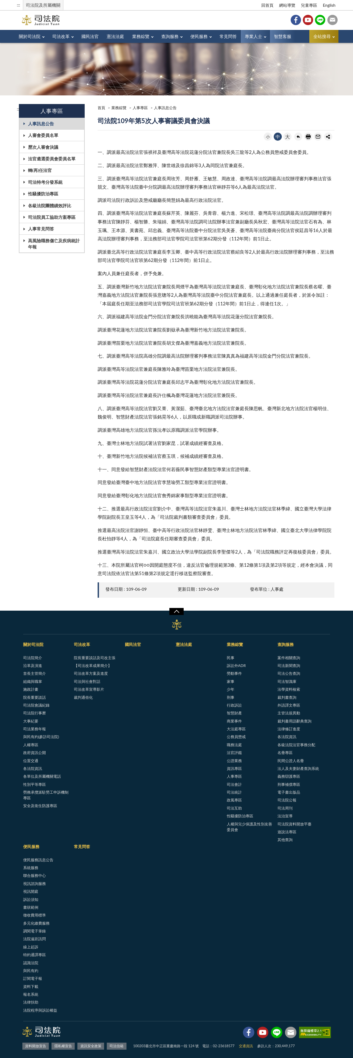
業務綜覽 (140, 36)
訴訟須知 (30, 899)
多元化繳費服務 (36, 923)
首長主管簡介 (34, 673)
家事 (230, 681)
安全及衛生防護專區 (40, 805)
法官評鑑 (234, 752)
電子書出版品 (288, 792)
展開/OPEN (176, 611)
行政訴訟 (234, 705)
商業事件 (234, 721)
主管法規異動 (288, 713)
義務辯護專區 (288, 776)
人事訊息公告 (41, 123)
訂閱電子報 (32, 978)
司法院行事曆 (34, 713)
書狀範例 (30, 907)
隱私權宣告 (63, 1046)
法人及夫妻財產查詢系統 (298, 768)
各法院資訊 (32, 768)
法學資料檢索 (288, 689)
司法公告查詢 (288, 673)
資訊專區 (234, 768)
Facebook (296, 20)
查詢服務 (170, 36)
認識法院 (30, 962)
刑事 (230, 697)
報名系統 (30, 994)
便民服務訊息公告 (38, 860)
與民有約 (30, 970)
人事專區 (140, 107)
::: (18, 4)
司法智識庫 (286, 681)
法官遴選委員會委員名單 (52, 158)
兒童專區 (309, 5)
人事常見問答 (41, 228)
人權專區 (30, 744)
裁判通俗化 (83, 697)
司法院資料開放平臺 (294, 824)
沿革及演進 (32, 665)
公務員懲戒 (236, 736)
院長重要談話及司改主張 (94, 657)
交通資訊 (246, 1046)
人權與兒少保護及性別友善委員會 (249, 827)
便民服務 (199, 36)
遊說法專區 (286, 831)
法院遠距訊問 (34, 938)
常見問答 (228, 36)
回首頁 (267, 5)
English (329, 5)
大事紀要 (30, 721)
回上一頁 (298, 137)
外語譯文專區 (288, 705)
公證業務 (234, 760)
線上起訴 (30, 947)
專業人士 (253, 36)
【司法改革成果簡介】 (93, 665)
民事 (230, 657)
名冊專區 (285, 752)
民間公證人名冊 (290, 760)
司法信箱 (332, 20)
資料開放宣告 (35, 1046)
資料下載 (30, 986)
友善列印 (308, 137)
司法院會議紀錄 (36, 705)
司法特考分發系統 (45, 182)
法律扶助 (30, 1002)
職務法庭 (234, 744)
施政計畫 (30, 689)
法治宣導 (285, 816)
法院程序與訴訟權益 (40, 1010)
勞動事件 (234, 673)
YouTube (308, 20)
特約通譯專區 (34, 954)
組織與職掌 (32, 681)
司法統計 (234, 792)
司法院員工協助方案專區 (52, 217)
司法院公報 (286, 800)
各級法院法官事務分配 (296, 744)
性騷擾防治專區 (43, 193)
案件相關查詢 (288, 657)
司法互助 (234, 808)
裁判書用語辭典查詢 (294, 721)
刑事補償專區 (288, 784)
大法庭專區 (236, 729)
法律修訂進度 (288, 729)
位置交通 (30, 760)
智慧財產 (234, 713)
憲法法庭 (115, 36)
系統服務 (30, 867)
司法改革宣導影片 (89, 689)
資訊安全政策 (90, 1046)
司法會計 (234, 784)
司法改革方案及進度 (91, 673)
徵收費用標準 (34, 915)
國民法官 (90, 36)
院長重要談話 (34, 697)
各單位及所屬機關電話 (42, 776)
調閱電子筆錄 (34, 931)
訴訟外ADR (236, 665)
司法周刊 (285, 808)
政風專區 (234, 800)
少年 (230, 689)
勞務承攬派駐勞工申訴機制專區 (45, 795)
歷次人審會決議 (43, 147)
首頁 (101, 107)
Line (320, 20)
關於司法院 (29, 36)
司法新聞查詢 (288, 665)
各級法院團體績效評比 (49, 205)
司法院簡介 (32, 657)
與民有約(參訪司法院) (41, 736)
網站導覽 (287, 5)
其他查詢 (285, 839)
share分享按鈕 (328, 137)
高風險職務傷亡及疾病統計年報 (54, 243)
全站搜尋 (322, 36)
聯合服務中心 (34, 875)
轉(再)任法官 (40, 170)
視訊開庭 (30, 891)
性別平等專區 (34, 784)
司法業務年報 (34, 729)
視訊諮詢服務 (34, 883)
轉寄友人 (318, 137)
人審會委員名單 (43, 135)
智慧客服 (282, 36)
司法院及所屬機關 (43, 5)
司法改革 (61, 36)
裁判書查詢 (286, 697)
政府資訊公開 (34, 752)
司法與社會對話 (87, 681)
